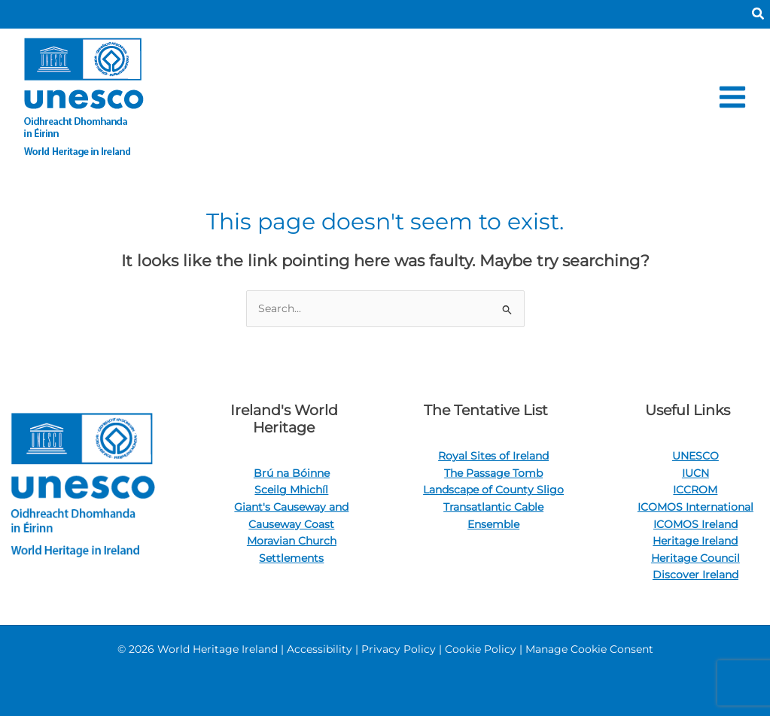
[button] (758, 14)
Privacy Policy (398, 649)
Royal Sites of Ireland (493, 456)
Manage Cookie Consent (589, 649)
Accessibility (319, 649)
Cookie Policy (480, 649)
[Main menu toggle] (733, 97)
